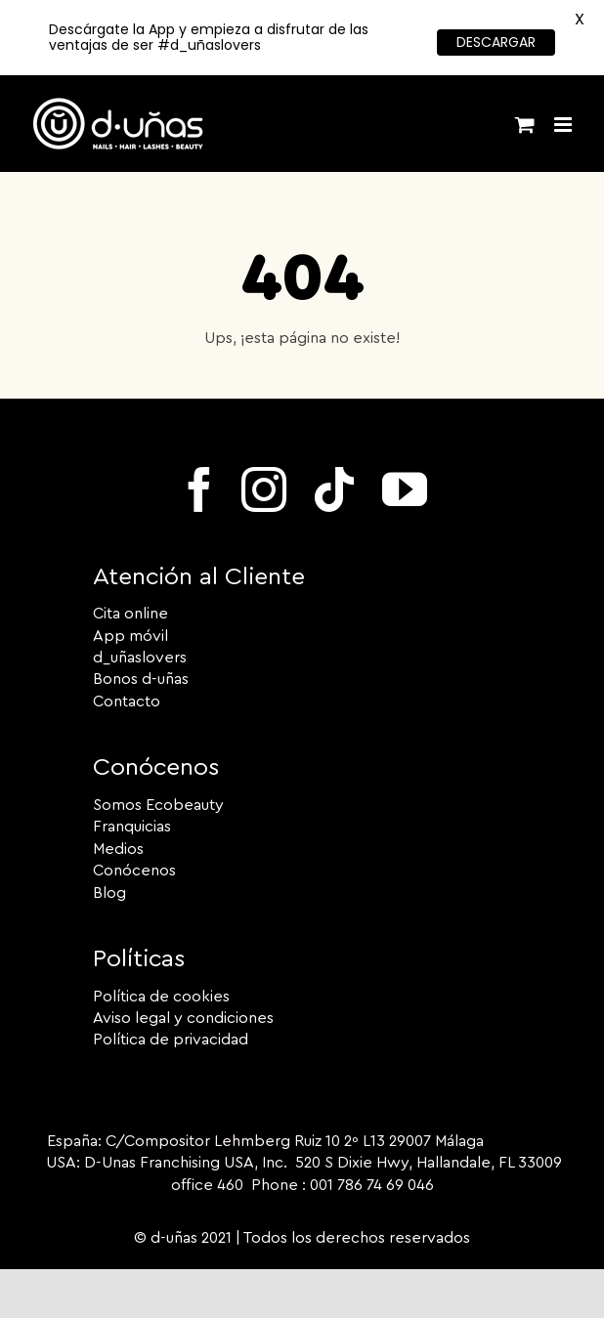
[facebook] (199, 489)
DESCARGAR (496, 42)
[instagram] (263, 489)
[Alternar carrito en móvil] (525, 124)
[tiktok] (334, 489)
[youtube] (404, 489)
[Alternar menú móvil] (564, 124)
